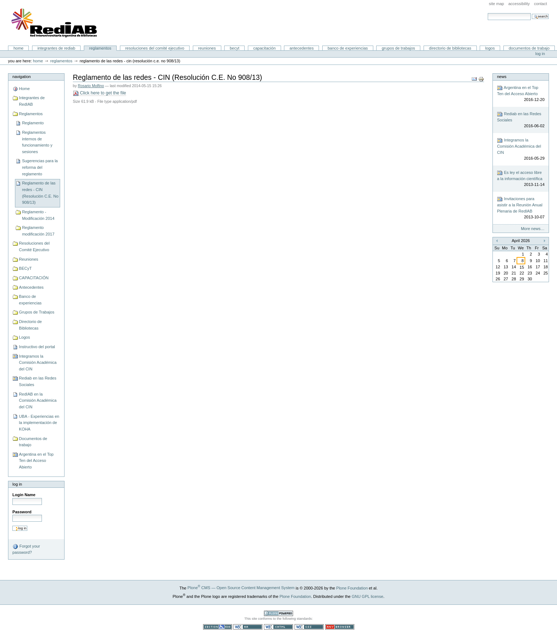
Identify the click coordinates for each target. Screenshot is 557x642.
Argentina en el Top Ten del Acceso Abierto (36, 460)
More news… (533, 228)
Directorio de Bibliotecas (450, 48)
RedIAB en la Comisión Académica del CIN (38, 400)
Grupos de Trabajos (398, 48)
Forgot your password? (26, 549)
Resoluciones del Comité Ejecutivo (154, 48)
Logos (490, 48)
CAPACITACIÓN (264, 48)
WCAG (247, 627)
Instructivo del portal (37, 347)
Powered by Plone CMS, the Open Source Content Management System (278, 613)
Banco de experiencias (348, 48)
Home (18, 48)
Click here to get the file (99, 93)
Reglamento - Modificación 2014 (38, 215)
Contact (540, 3)
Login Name (23, 495)
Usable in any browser (339, 627)
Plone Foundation (351, 587)
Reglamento (32, 123)
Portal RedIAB (55, 23)
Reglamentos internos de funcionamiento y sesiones (37, 142)
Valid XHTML (278, 627)
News (501, 76)
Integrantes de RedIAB (56, 48)
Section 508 (217, 627)
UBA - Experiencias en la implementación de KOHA (39, 422)
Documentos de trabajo (529, 48)
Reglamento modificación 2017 (38, 230)
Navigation (21, 76)
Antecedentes (301, 48)
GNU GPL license (367, 596)
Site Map (496, 3)
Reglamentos (100, 48)
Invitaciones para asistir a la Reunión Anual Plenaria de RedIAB (520, 208)
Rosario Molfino (91, 86)
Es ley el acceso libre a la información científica (520, 179)
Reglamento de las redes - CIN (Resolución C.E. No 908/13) (40, 193)
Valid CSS (309, 627)
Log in (540, 53)
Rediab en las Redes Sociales (37, 381)
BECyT (234, 48)
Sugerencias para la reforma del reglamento (40, 167)
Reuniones (207, 48)
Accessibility (519, 3)
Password (21, 512)
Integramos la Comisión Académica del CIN (38, 362)
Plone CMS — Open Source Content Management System (241, 587)
